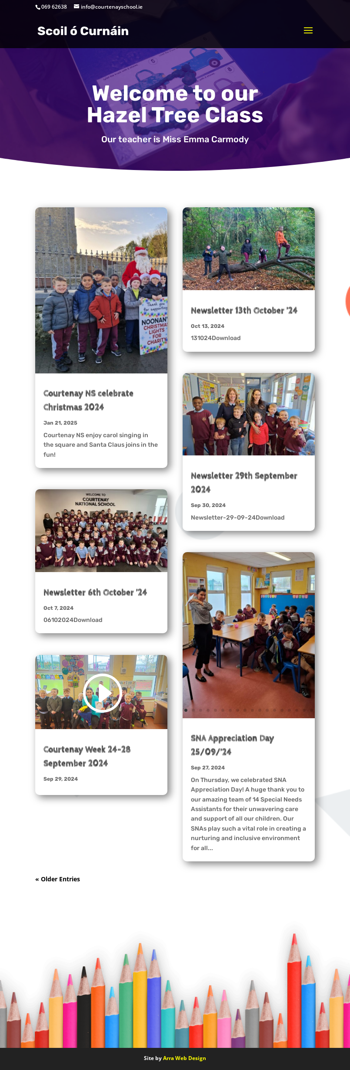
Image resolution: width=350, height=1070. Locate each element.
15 (289, 710)
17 (304, 710)
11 (127, 365)
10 (119, 365)
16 (296, 710)
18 (311, 710)
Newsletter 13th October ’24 (244, 310)
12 (134, 365)
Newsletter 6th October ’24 (95, 592)
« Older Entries (57, 879)
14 (149, 365)
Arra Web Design (184, 1058)
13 (141, 365)
